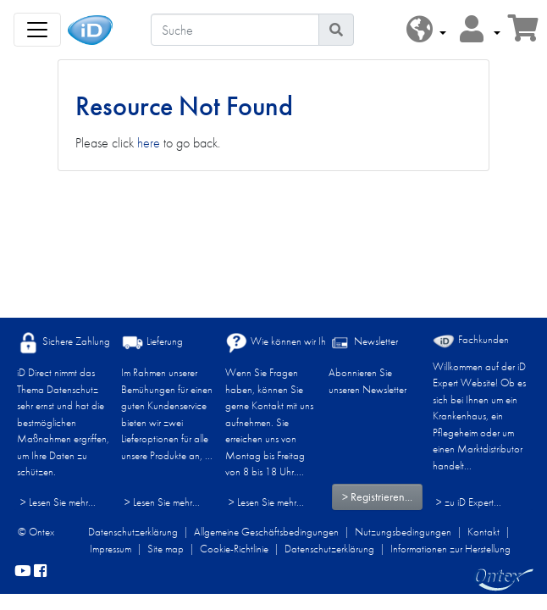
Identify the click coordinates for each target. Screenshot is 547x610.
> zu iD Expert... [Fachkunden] (468, 502)
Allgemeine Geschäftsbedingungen (266, 531)
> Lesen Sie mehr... (58, 502)
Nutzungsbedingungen (403, 531)
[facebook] (40, 571)
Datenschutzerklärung (133, 531)
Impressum (110, 548)
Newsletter (363, 342)
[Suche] (235, 30)
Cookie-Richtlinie (234, 548)
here (148, 143)
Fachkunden (471, 340)
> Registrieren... (377, 496)
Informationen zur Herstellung (450, 548)
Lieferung (152, 342)
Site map (165, 548)
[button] (426, 30)
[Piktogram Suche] (336, 30)
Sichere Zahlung (63, 342)
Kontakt (483, 531)
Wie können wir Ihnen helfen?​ (299, 342)
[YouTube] (22, 571)
